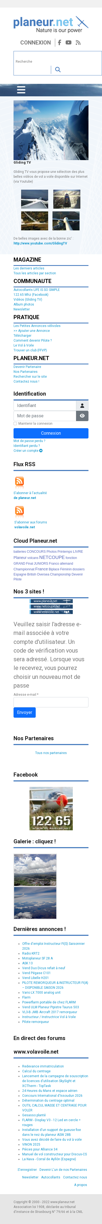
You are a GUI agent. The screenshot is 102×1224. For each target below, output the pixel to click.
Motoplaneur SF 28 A (37, 958)
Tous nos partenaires (51, 753)
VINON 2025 (31, 1144)
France (41, 569)
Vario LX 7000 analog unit (41, 992)
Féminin (66, 569)
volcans (32, 558)
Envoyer (24, 712)
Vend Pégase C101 (36, 973)
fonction (71, 558)
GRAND (19, 563)
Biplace (54, 569)
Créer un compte (28, 451)
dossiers (79, 569)
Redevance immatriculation (43, 1066)
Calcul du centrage (36, 1071)
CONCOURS (36, 552)
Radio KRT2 (31, 953)
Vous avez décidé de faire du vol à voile (52, 1140)
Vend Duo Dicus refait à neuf (43, 968)
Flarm (26, 997)
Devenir (77, 574)
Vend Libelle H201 (35, 978)
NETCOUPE (52, 557)
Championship (60, 574)
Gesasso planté (34, 1115)
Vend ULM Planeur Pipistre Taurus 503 (50, 1007)
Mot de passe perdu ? (29, 441)
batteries (20, 552)
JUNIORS (41, 563)
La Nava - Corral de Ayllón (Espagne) (49, 1159)
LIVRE (78, 551)
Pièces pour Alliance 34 (39, 1149)
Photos (52, 552)
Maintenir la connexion (35, 423)
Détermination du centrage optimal (48, 1100)
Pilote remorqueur (35, 1022)
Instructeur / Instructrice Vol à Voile (49, 1017)
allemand (66, 563)
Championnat (24, 569)
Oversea (43, 574)
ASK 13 (27, 963)
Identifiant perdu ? (27, 446)
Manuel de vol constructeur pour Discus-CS (54, 1154)
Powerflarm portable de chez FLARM (49, 1002)
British (31, 574)
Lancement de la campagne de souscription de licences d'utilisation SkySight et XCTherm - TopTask (55, 1081)
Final (29, 563)
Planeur (20, 557)
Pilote (18, 579)
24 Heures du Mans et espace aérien (49, 1091)
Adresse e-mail (26, 695)
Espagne (20, 574)
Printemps (64, 552)
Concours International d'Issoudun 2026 (52, 1096)
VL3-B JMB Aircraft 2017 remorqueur (49, 1012)
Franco (54, 563)
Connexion (35, 42)
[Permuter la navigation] (21, 90)
